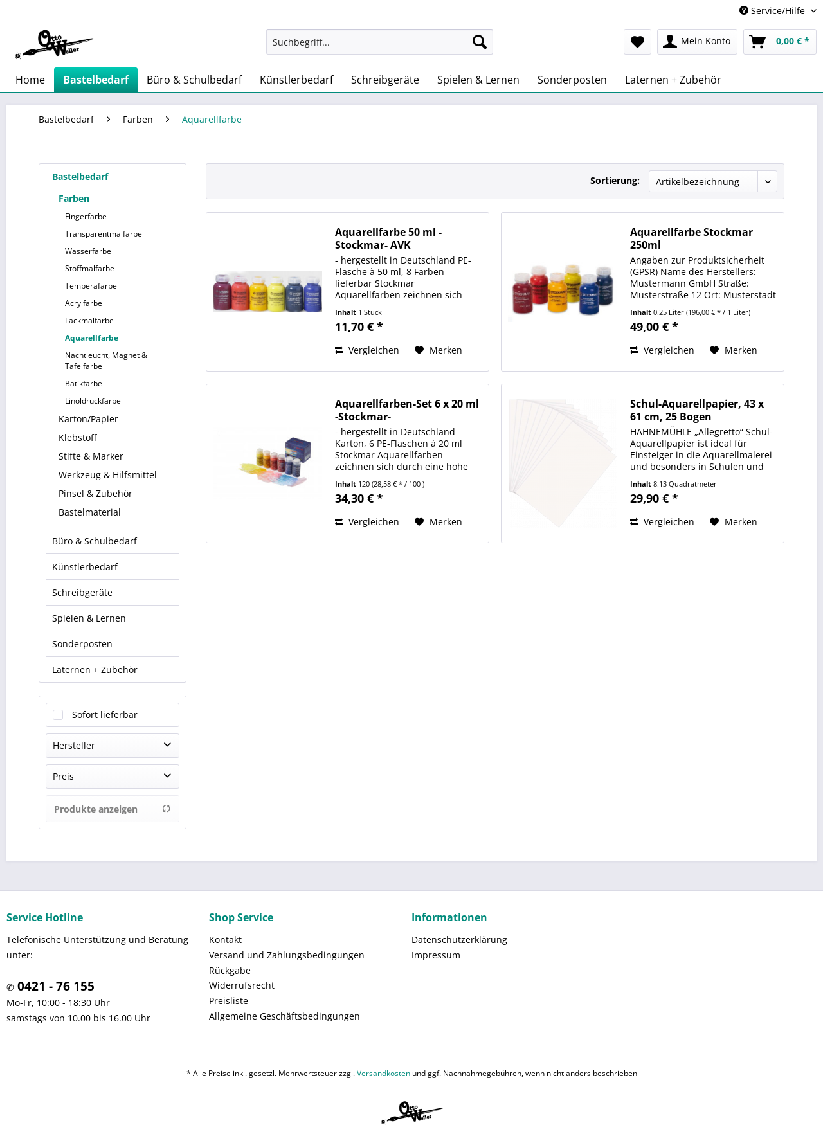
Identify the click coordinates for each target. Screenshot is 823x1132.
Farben (74, 198)
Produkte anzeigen (112, 809)
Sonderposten (82, 644)
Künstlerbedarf (85, 567)
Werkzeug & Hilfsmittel (108, 475)
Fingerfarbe (86, 216)
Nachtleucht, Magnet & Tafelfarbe (106, 361)
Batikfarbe (83, 383)
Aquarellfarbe (91, 337)
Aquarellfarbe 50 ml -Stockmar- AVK (388, 238)
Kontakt (225, 939)
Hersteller (74, 745)
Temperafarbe (91, 285)
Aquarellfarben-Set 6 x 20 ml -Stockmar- (407, 410)
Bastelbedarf (80, 176)
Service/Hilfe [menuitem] (773, 10)
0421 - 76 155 (54, 986)
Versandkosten (383, 1073)
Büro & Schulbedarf (94, 541)
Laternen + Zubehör (95, 669)
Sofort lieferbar (105, 714)
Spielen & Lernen (89, 618)
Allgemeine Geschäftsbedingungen (284, 1016)
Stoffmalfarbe (89, 268)
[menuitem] (379, 42)
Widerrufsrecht (242, 985)
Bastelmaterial (90, 512)
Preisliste (228, 1000)
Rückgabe (230, 970)
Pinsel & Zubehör (95, 493)
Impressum (436, 955)
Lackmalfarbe (89, 320)
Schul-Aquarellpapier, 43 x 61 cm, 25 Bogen (697, 410)
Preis (63, 776)
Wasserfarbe (88, 251)
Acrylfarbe (83, 303)
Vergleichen (367, 350)
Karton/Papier (88, 419)
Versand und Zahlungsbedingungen (287, 955)
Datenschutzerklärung (459, 939)
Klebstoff (77, 437)
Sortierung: (615, 180)
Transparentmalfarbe (103, 233)
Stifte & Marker (91, 456)
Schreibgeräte (82, 592)
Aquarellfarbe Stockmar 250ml (691, 238)
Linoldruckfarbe (93, 400)
